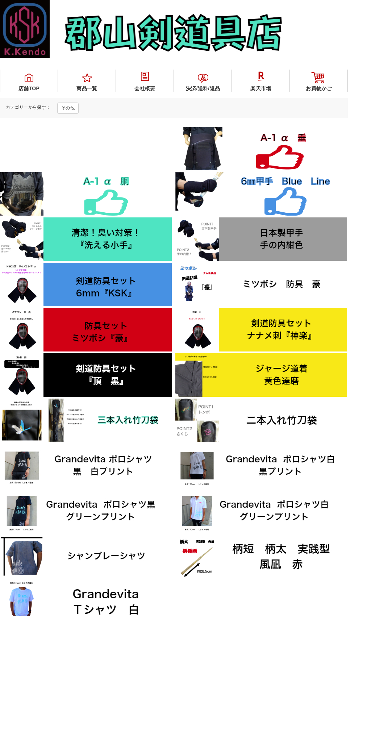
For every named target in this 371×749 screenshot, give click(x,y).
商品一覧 (86, 88)
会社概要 (144, 88)
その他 (68, 108)
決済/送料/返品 (203, 88)
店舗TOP (28, 88)
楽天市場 (260, 88)
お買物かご (319, 88)
